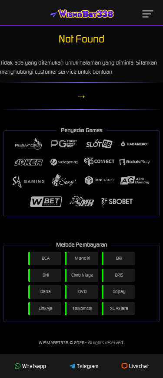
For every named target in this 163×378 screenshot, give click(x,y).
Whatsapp (30, 366)
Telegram (84, 366)
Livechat (135, 366)
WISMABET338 (54, 342)
